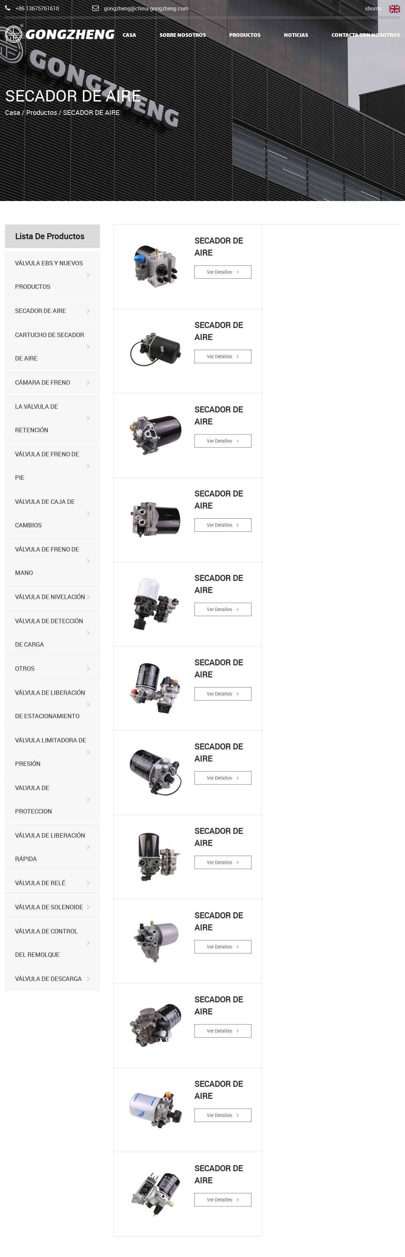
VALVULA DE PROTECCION (52, 799)
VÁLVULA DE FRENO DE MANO (52, 561)
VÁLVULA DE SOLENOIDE (52, 907)
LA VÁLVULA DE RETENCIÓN (52, 418)
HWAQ (392, 1246)
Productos (245, 35)
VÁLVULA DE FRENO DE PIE (52, 465)
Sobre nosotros (183, 35)
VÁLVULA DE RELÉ (52, 883)
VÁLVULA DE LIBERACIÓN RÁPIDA (52, 847)
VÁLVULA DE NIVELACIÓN (52, 597)
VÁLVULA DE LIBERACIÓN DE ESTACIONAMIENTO (52, 704)
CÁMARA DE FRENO (52, 382)
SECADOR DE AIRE (52, 311)
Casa (12, 112)
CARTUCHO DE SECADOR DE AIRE (52, 346)
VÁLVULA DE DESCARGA (52, 979)
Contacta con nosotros (366, 35)
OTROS (52, 668)
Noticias (296, 35)
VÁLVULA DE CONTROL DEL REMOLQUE (52, 942)
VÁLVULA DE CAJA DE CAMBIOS (52, 513)
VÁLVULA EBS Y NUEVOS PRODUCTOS (52, 274)
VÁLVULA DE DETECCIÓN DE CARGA (52, 632)
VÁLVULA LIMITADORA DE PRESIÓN (52, 752)
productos (107, 1204)
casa (129, 35)
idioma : (382, 9)
